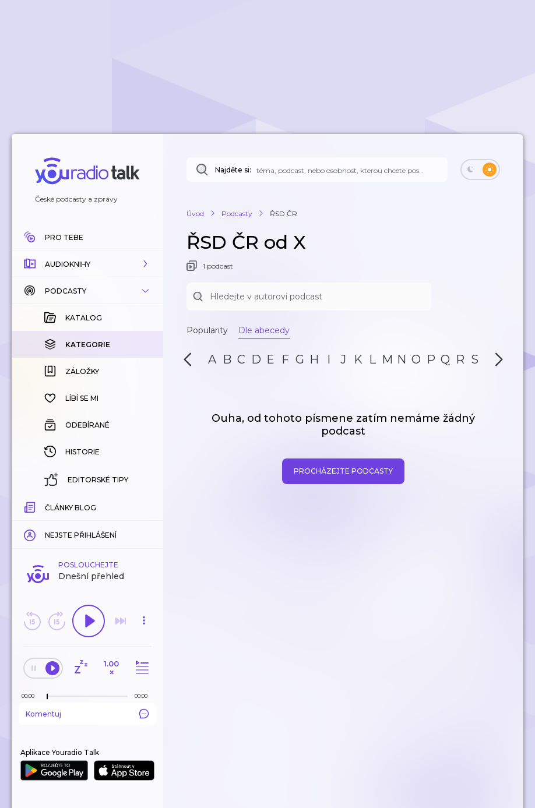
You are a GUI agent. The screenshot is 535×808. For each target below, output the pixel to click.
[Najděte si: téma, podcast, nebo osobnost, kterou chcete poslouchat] (317, 169)
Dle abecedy (264, 330)
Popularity (207, 330)
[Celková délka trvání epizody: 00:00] (144, 696)
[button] (87, 263)
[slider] (47, 697)
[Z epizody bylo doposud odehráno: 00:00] (31, 696)
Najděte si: (233, 169)
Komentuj (87, 713)
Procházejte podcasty (343, 471)
